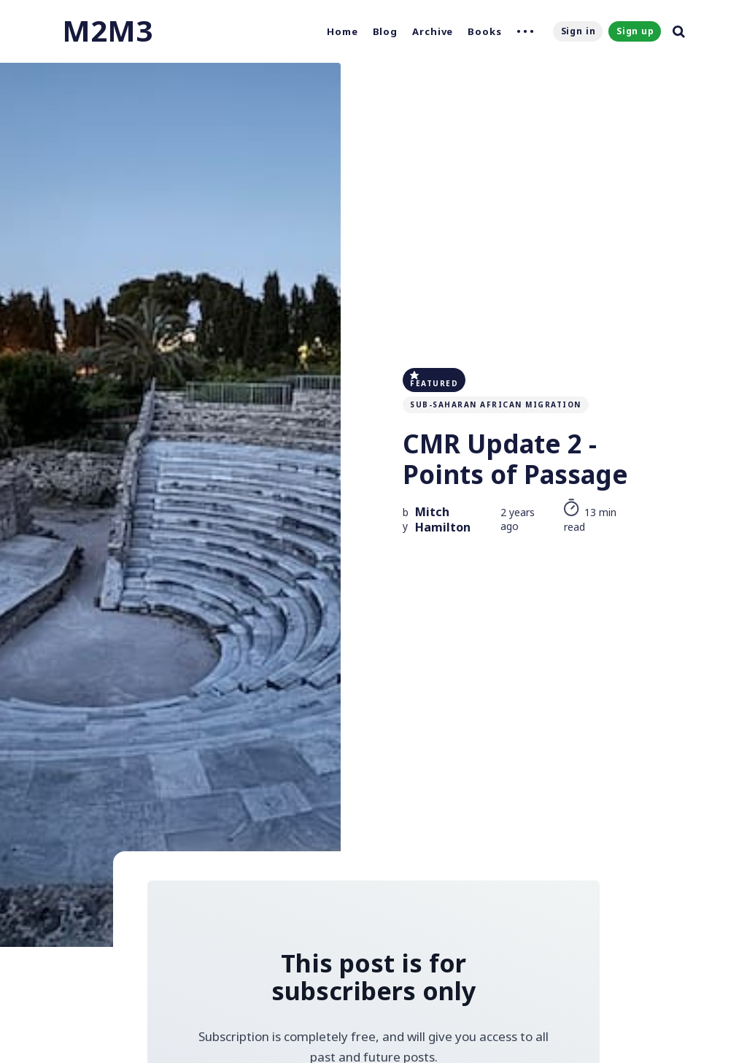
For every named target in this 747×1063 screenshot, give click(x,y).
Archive (432, 31)
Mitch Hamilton (443, 519)
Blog (385, 31)
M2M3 (107, 30)
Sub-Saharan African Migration (495, 404)
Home (342, 31)
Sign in (578, 31)
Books (485, 31)
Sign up (635, 31)
